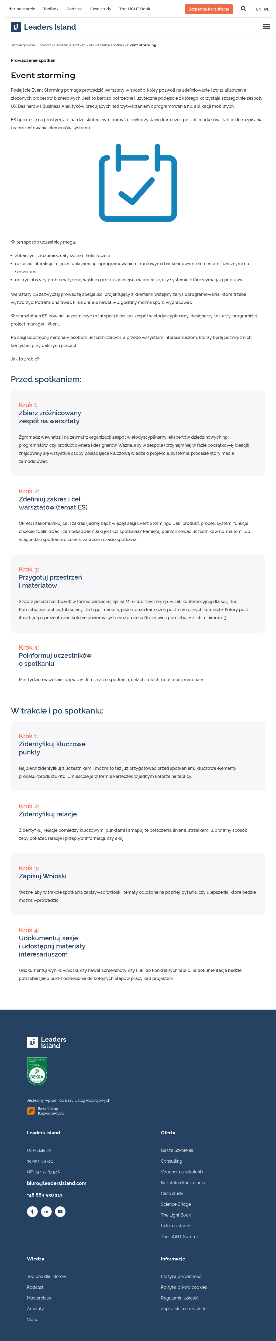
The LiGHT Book (134, 8)
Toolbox (50, 8)
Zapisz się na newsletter (184, 1308)
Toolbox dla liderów (46, 1276)
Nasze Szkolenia (177, 1150)
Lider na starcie (20, 8)
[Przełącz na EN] (259, 9)
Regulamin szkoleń (180, 1297)
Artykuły (35, 1308)
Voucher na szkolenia (182, 1171)
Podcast (74, 8)
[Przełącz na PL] (266, 9)
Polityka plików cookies (184, 1287)
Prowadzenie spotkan (113, 45)
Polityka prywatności (181, 1276)
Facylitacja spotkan (73, 45)
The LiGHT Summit (180, 1236)
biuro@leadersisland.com (49, 1182)
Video (33, 1319)
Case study (100, 8)
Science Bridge (176, 1204)
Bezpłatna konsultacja (183, 1182)
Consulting (171, 1160)
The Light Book (176, 1214)
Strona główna (24, 45)
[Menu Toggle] (267, 27)
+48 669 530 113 (41, 1193)
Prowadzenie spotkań (33, 60)
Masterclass (39, 1297)
